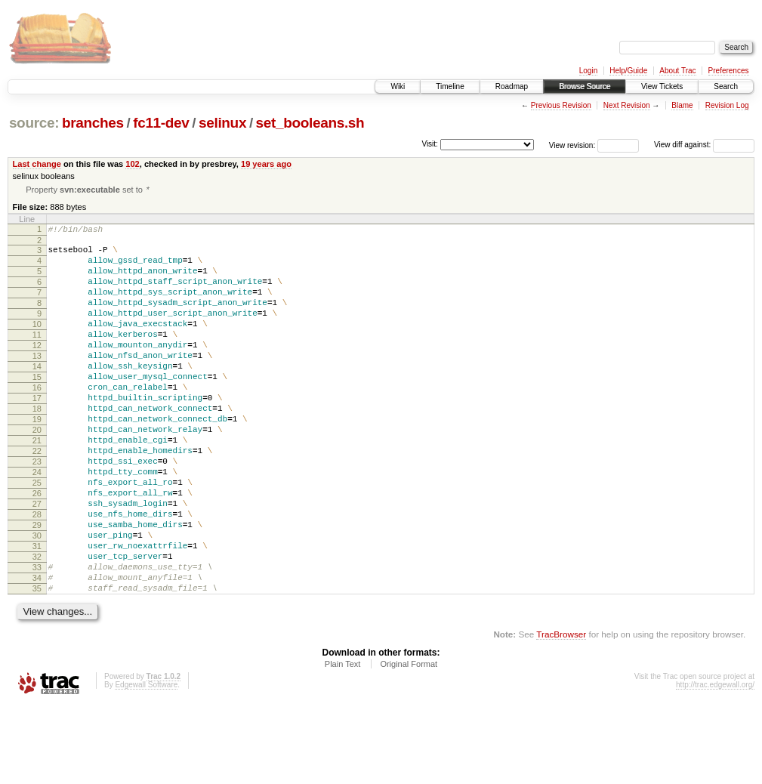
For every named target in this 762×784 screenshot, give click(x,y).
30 (37, 600)
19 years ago (266, 163)
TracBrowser (561, 713)
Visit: (429, 144)
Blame (682, 105)
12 (37, 369)
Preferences (728, 70)
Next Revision (626, 105)
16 (37, 420)
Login (588, 70)
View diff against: (704, 144)
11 (37, 356)
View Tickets (662, 86)
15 (37, 407)
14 (37, 395)
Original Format (408, 742)
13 (37, 382)
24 (37, 523)
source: (34, 123)
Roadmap (511, 86)
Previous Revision (561, 105)
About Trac (677, 70)
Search (726, 86)
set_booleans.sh (310, 123)
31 (37, 613)
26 (37, 549)
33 (37, 639)
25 (37, 536)
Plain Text (343, 742)
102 (132, 163)
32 (37, 626)
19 (37, 459)
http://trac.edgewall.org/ (715, 763)
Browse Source (584, 86)
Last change (37, 163)
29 (37, 587)
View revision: (572, 144)
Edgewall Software (146, 763)
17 (37, 433)
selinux (222, 123)
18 (37, 446)
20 (37, 472)
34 (37, 651)
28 (37, 574)
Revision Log (727, 105)
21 (37, 484)
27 (37, 561)
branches (93, 123)
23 (37, 510)
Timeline (450, 86)
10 (37, 343)
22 (37, 497)
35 (37, 664)
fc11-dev (161, 123)
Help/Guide (628, 70)
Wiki (397, 86)
